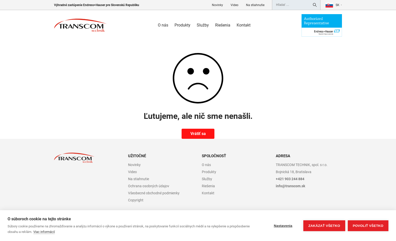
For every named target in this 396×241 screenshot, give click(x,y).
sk (337, 5)
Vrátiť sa (198, 133)
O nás (163, 25)
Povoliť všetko (368, 226)
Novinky (217, 5)
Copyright (135, 200)
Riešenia (222, 25)
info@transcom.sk (290, 186)
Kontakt (244, 25)
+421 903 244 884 (290, 179)
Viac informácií (44, 232)
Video (234, 5)
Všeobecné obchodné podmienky (154, 193)
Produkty (182, 25)
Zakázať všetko (324, 226)
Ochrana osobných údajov (148, 186)
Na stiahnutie (255, 5)
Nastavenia (283, 226)
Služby (203, 25)
